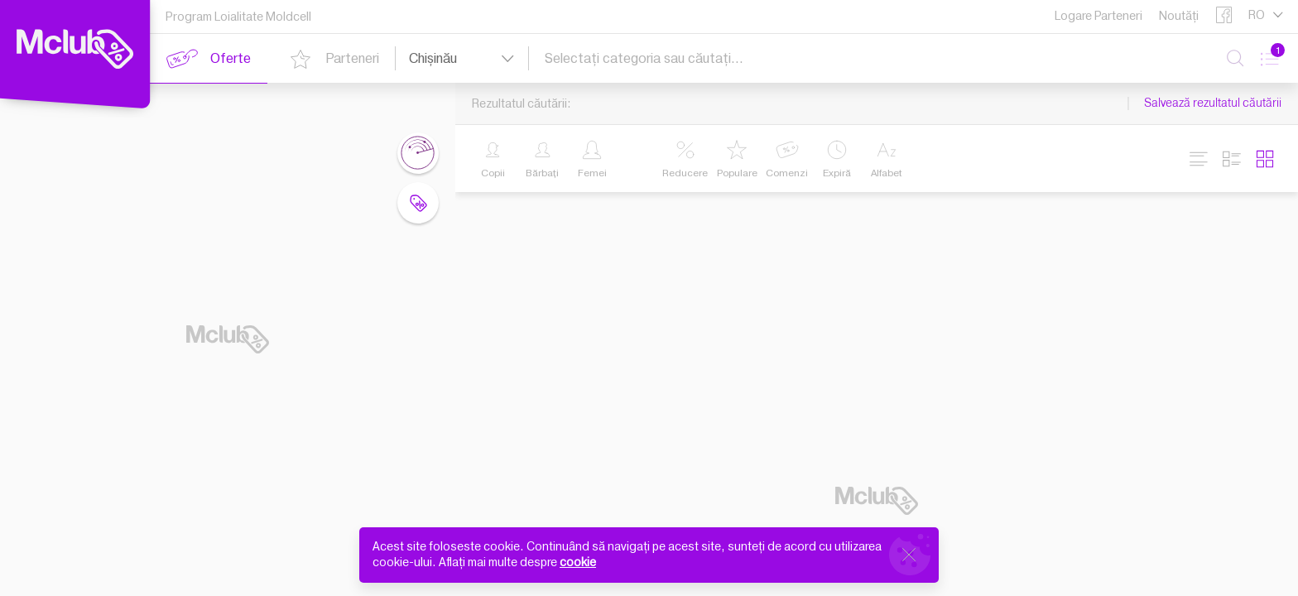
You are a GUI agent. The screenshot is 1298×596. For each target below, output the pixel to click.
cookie (578, 562)
